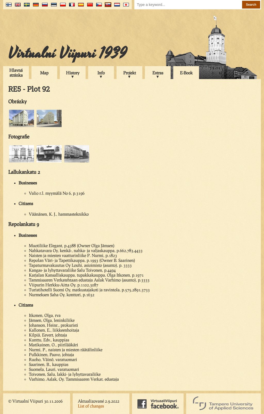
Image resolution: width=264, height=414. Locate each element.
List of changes (91, 405)
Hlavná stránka (16, 72)
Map (44, 72)
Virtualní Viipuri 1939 (67, 53)
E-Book (186, 72)
